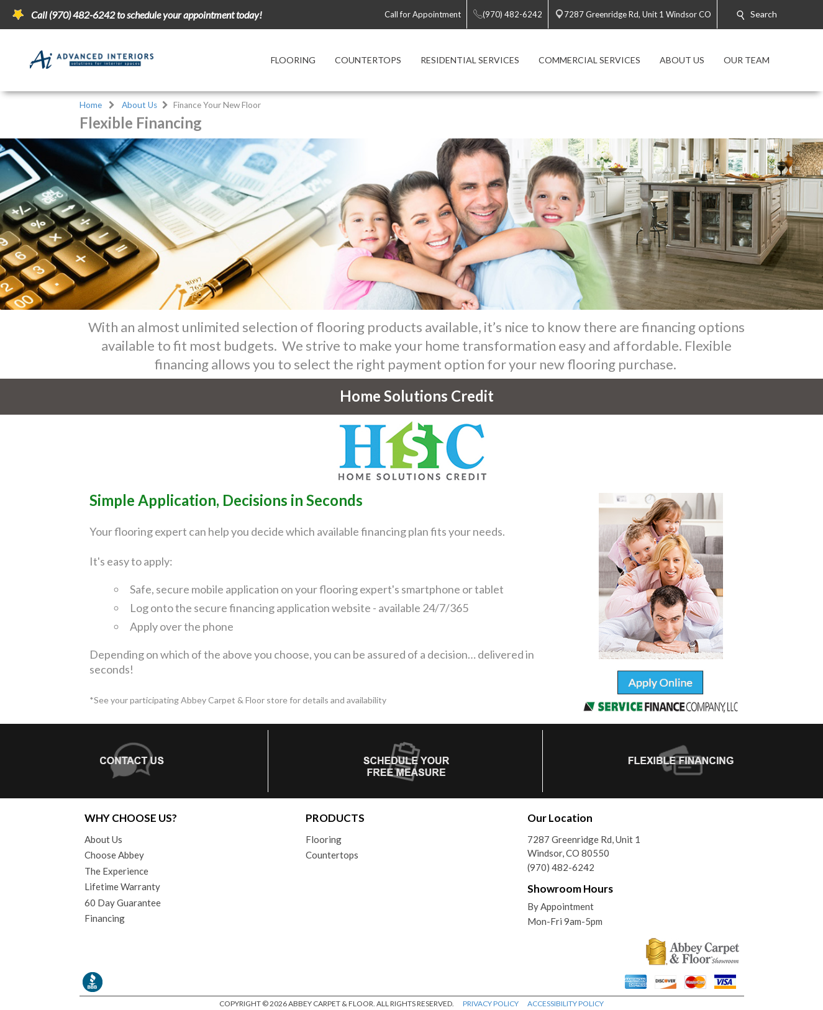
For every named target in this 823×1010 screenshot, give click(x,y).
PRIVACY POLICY (491, 1003)
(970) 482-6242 (560, 867)
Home (91, 105)
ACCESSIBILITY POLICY (565, 1003)
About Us (139, 105)
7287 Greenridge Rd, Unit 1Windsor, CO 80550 (583, 846)
